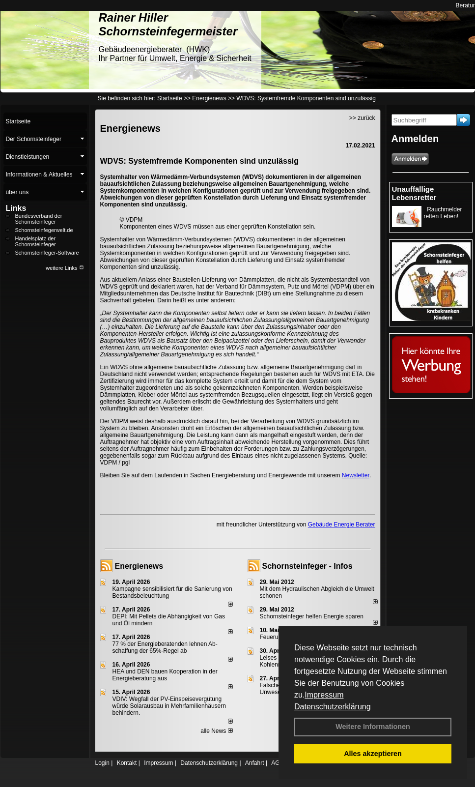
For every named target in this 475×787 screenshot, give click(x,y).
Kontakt (127, 762)
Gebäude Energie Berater (341, 524)
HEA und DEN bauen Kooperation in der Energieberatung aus (165, 675)
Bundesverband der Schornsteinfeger (38, 219)
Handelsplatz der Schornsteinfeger (35, 241)
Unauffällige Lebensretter (414, 193)
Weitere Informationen (372, 726)
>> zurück (362, 118)
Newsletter (355, 475)
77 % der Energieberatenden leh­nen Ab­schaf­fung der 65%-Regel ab (165, 647)
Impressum (324, 695)
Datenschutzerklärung (332, 706)
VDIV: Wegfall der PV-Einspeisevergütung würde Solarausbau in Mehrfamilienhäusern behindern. (169, 706)
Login (102, 762)
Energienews (139, 566)
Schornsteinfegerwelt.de (44, 230)
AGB (277, 762)
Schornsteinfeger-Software (47, 253)
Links (16, 208)
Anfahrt (254, 762)
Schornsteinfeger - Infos (307, 566)
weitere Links (65, 268)
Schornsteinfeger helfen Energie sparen (311, 616)
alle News (216, 731)
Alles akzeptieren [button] (373, 754)
